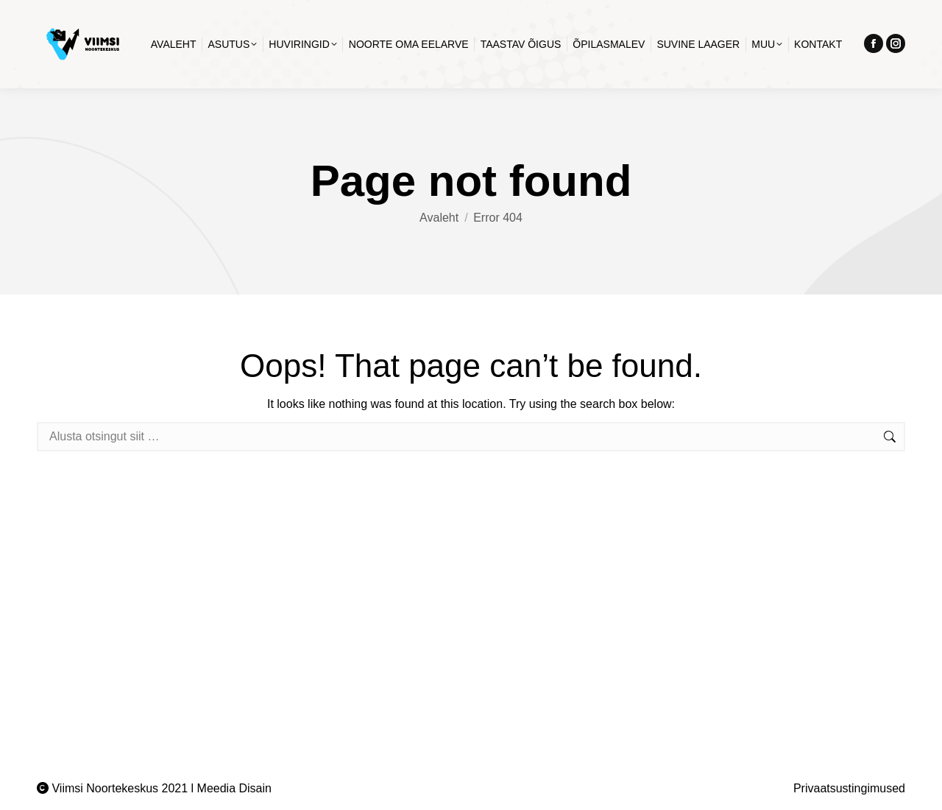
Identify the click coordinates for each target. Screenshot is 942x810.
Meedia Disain (234, 788)
